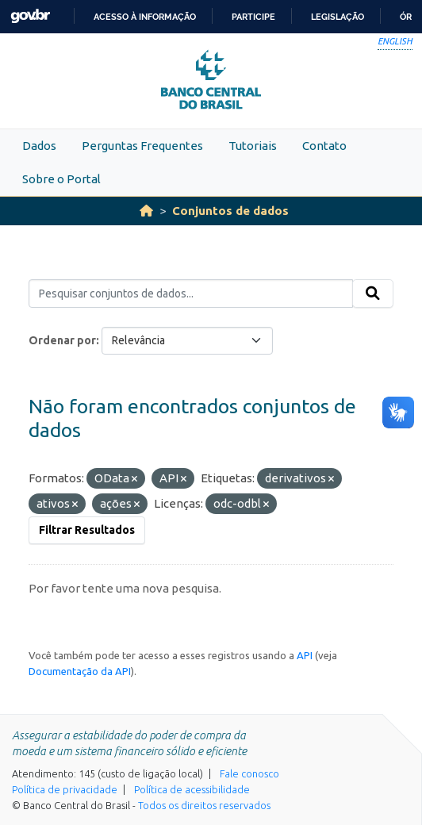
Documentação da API (80, 671)
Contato (324, 145)
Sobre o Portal (61, 179)
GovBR (30, 16)
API (305, 655)
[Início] (146, 210)
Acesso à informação (145, 16)
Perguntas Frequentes (142, 145)
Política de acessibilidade (192, 789)
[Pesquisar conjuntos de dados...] (191, 293)
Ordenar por (62, 340)
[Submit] (372, 293)
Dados (39, 145)
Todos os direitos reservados (204, 805)
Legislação (337, 16)
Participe (253, 16)
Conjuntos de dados (230, 210)
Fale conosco (249, 773)
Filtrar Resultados (87, 530)
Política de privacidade (64, 789)
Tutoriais (252, 145)
